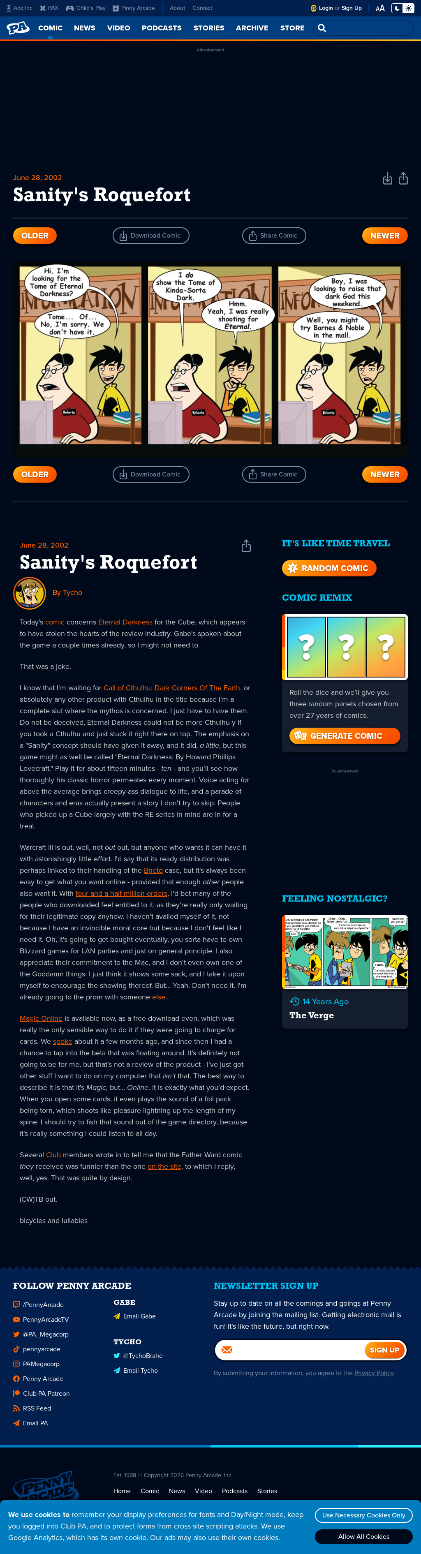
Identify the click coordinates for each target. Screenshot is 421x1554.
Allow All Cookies (363, 1536)
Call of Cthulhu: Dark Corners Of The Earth (172, 687)
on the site (164, 1166)
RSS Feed (32, 1411)
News (177, 1493)
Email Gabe (134, 1319)
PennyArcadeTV (41, 1322)
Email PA (30, 1426)
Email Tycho (135, 1373)
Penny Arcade (38, 1381)
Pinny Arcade (134, 8)
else (158, 997)
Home (122, 1493)
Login (326, 8)
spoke (62, 1041)
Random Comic (326, 568)
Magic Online (41, 1018)
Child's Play (86, 8)
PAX (49, 8)
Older (35, 235)
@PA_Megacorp (41, 1337)
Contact (202, 8)
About (177, 8)
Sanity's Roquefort (108, 564)
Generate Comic (337, 736)
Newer (385, 235)
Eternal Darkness (125, 622)
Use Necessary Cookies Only (363, 1515)
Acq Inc (19, 8)
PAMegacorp (36, 1366)
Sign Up (352, 8)
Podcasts (235, 1493)
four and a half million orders (121, 893)
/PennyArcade (38, 1307)
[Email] (290, 1353)
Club (53, 1154)
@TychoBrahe (138, 1358)
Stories (267, 1493)
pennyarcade (36, 1352)
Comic (150, 1493)
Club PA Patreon (41, 1396)
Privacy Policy (373, 1376)
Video (203, 1493)
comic (55, 622)
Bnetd (153, 870)
